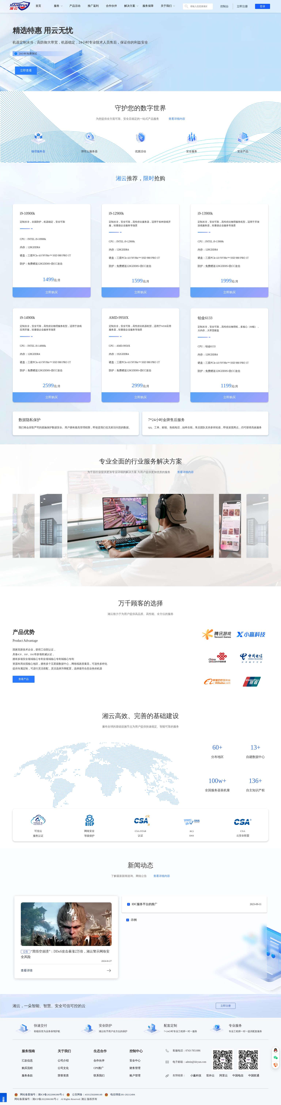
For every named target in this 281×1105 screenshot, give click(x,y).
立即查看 (26, 70)
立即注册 (242, 6)
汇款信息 (27, 1060)
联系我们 (99, 1075)
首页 (38, 5)
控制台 (224, 6)
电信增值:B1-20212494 (120, 1094)
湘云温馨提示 (3, 1097)
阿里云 (223, 1075)
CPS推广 (99, 1068)
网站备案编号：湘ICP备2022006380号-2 (39, 1094)
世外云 (210, 1075)
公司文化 (63, 1068)
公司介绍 (63, 1060)
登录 (262, 6)
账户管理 (135, 1075)
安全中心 (135, 1060)
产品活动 (74, 5)
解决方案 (129, 5)
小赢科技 (195, 1075)
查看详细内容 (177, 118)
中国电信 (237, 1075)
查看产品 (23, 679)
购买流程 (27, 1068)
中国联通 (253, 1075)
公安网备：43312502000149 (85, 1094)
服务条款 (27, 1075)
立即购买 (51, 292)
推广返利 (93, 5)
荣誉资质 (63, 1075)
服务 (56, 5)
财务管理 (135, 1068)
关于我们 (166, 5)
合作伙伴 (111, 5)
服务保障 (148, 5)
